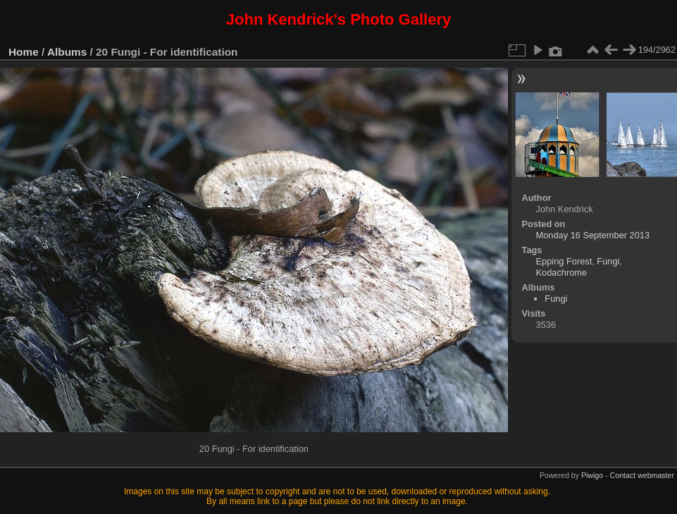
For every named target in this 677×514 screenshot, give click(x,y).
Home (23, 52)
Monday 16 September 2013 (593, 235)
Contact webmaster (642, 475)
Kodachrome (562, 272)
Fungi (608, 261)
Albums (67, 52)
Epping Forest (564, 261)
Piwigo (592, 475)
